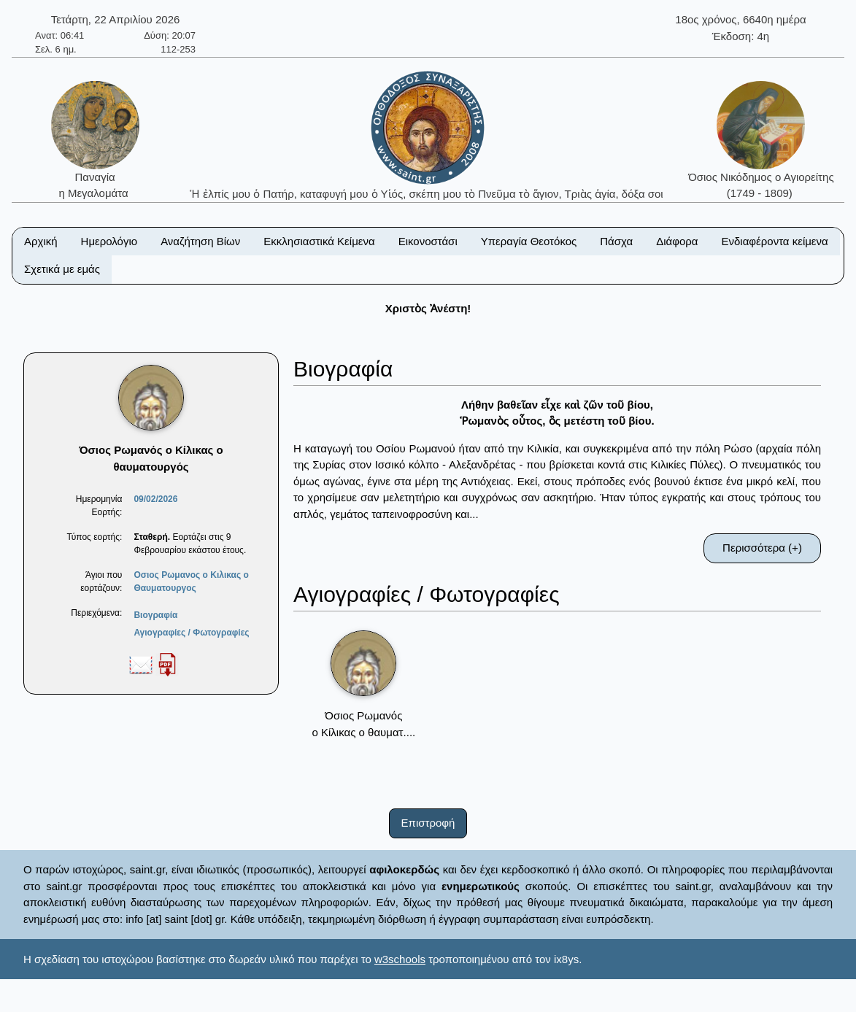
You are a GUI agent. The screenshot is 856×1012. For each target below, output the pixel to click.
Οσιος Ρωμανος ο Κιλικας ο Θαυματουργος (191, 581)
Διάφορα (677, 241)
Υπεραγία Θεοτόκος (529, 241)
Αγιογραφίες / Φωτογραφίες (191, 632)
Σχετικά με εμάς (62, 269)
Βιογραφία (155, 615)
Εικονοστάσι (428, 241)
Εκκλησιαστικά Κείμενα (318, 241)
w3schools (399, 959)
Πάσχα (616, 241)
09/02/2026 (155, 499)
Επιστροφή (428, 822)
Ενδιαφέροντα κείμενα (775, 241)
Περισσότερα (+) (762, 547)
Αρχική (41, 241)
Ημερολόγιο (109, 241)
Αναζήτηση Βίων (200, 241)
